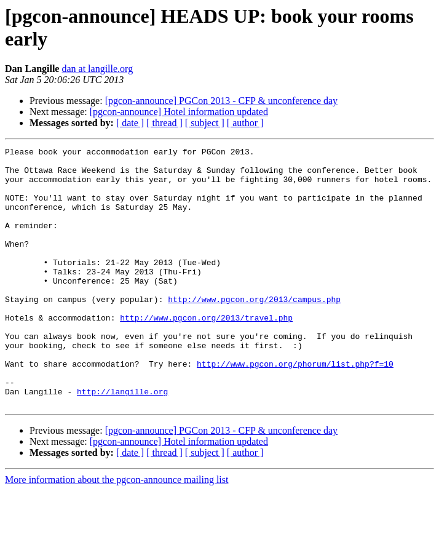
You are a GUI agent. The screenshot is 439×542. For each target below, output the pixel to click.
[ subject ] (204, 123)
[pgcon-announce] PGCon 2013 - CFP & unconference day (221, 100)
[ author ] (245, 123)
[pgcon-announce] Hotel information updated (179, 111)
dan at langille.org (97, 68)
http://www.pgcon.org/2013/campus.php (254, 330)
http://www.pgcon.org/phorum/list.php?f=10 (295, 407)
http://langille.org (122, 441)
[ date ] (130, 123)
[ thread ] (164, 123)
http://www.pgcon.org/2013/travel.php (206, 352)
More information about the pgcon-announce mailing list (116, 531)
